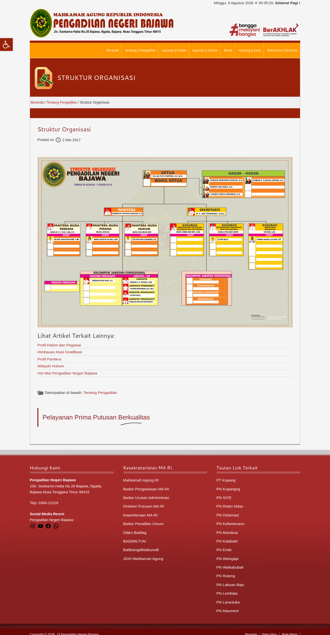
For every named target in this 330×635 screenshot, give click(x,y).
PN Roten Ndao (229, 504)
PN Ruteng (225, 572)
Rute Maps (290, 629)
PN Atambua (226, 529)
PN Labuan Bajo (229, 580)
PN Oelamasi (227, 513)
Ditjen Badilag (134, 529)
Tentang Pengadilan (99, 391)
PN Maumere (227, 606)
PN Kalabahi (226, 538)
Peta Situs (269, 629)
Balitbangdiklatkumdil (140, 546)
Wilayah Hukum (50, 365)
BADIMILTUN (134, 538)
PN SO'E (223, 496)
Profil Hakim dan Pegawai (58, 345)
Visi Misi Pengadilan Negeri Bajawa (66, 372)
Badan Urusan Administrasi (145, 496)
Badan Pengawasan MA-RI (145, 487)
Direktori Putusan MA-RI (143, 504)
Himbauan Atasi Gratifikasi (59, 351)
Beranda (251, 629)
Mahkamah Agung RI (140, 479)
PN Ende (223, 546)
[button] (6, 44)
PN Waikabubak (229, 563)
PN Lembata (226, 589)
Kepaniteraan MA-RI (140, 513)
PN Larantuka (227, 597)
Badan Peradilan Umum (142, 521)
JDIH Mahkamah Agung (142, 555)
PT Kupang (225, 479)
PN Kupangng (227, 487)
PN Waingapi (227, 555)
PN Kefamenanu (229, 521)
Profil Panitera (48, 358)
